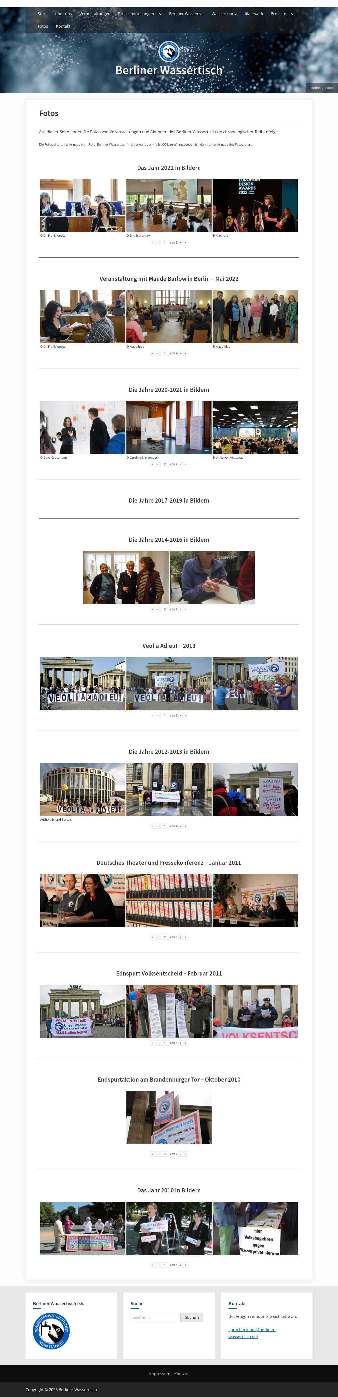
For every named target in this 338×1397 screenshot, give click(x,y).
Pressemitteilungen (136, 13)
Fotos (43, 26)
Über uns (63, 13)
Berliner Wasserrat (186, 13)
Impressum (159, 1373)
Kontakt (63, 26)
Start (42, 13)
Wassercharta (224, 13)
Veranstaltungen (95, 13)
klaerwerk (254, 13)
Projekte (278, 13)
